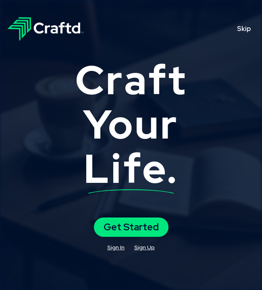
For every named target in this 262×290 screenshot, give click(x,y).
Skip (244, 29)
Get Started (131, 227)
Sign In (116, 247)
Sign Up (144, 247)
